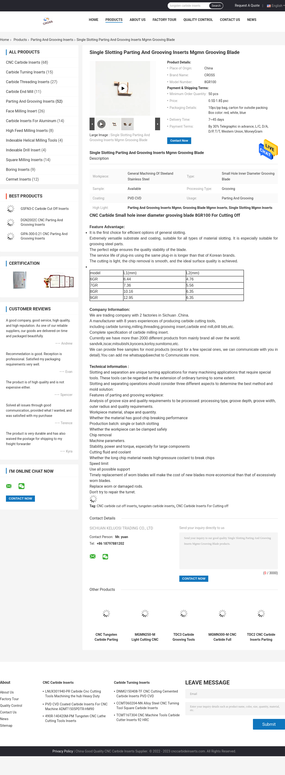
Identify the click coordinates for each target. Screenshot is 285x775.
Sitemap (6, 725)
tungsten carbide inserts (157, 506)
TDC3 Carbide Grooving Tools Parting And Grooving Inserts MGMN (183, 637)
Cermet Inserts (18, 179)
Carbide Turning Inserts (25, 72)
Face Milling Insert (21, 111)
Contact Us (230, 20)
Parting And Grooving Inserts (52, 40)
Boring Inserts (17, 169)
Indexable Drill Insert (23, 150)
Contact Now (179, 140)
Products (114, 20)
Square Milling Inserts (24, 160)
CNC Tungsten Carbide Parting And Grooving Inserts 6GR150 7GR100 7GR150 (106, 637)
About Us (138, 20)
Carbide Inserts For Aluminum (31, 121)
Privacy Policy (62, 751)
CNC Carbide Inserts (23, 62)
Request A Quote (247, 5)
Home (93, 20)
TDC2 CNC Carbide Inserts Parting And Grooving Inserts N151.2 (261, 637)
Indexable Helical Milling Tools (31, 140)
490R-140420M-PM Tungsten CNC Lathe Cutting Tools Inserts (75, 718)
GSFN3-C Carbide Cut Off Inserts (45, 209)
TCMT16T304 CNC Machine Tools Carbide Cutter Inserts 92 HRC (148, 717)
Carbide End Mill (19, 91)
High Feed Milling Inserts (27, 130)
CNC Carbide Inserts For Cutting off (202, 506)
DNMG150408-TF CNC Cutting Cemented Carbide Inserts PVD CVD (147, 693)
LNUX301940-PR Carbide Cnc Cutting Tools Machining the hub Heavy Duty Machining (73, 694)
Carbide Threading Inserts (27, 82)
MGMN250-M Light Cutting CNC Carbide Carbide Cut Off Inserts (145, 637)
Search (216, 5)
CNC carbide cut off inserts (117, 506)
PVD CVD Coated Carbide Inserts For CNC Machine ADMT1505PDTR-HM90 (76, 706)
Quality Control (198, 20)
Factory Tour (164, 20)
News (251, 20)
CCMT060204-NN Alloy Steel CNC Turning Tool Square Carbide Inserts (147, 705)
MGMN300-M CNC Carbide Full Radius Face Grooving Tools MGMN (222, 637)
